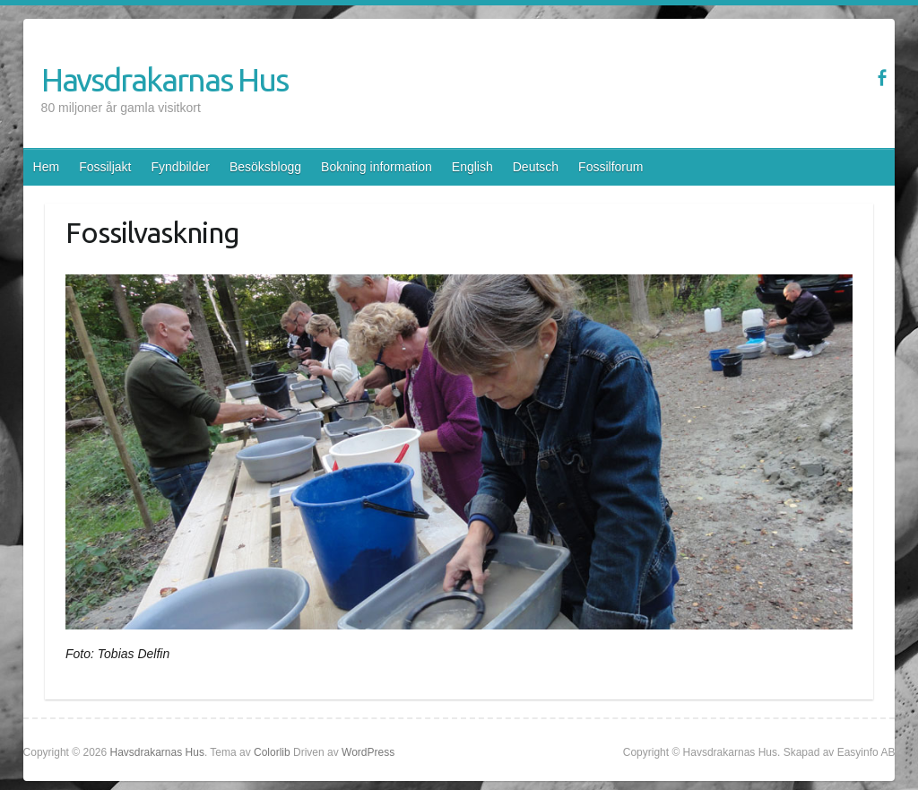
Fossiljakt (105, 167)
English (472, 167)
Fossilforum (610, 167)
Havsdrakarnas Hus (164, 79)
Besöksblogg (265, 167)
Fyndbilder (181, 167)
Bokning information (376, 167)
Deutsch (536, 167)
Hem (46, 167)
